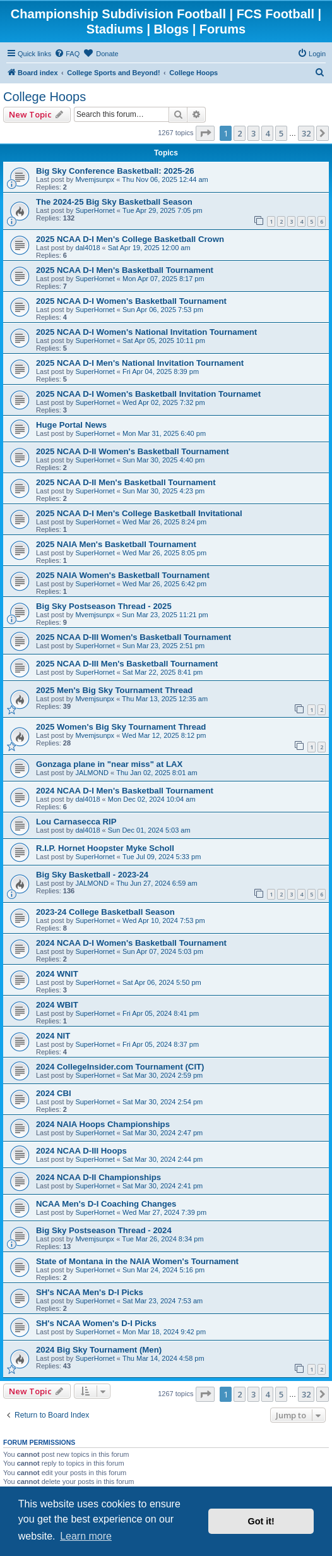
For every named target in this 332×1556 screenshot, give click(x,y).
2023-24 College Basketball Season (105, 912)
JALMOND (92, 772)
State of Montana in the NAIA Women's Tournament (137, 1261)
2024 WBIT (57, 1005)
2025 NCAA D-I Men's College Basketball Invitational (139, 513)
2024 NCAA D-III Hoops (81, 1150)
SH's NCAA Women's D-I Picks (96, 1323)
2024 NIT (53, 1035)
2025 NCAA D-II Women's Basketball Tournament (132, 451)
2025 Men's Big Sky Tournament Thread (114, 690)
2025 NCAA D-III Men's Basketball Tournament (127, 663)
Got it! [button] (261, 1521)
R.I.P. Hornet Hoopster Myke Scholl (105, 848)
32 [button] (306, 133)
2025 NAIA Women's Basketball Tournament (123, 575)
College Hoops (44, 97)
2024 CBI (53, 1093)
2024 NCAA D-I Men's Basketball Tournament (124, 790)
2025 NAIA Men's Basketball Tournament (116, 544)
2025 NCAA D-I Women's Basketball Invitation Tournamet (148, 394)
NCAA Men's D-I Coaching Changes (106, 1204)
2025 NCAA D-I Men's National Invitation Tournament (140, 363)
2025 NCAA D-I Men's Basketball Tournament (124, 270)
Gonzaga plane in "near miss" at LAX (109, 764)
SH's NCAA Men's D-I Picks (89, 1292)
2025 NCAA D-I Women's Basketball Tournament (131, 301)
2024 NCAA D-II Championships (98, 1177)
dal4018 (87, 247)
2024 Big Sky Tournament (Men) (99, 1349)
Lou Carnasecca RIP (76, 821)
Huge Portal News (71, 425)
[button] (205, 133)
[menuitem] (67, 53)
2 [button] (239, 133)
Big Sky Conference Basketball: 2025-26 (115, 171)
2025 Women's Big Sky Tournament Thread (121, 727)
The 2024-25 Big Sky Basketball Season (114, 202)
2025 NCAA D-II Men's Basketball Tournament (126, 482)
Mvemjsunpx (94, 179)
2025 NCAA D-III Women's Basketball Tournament (133, 637)
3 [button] (253, 133)
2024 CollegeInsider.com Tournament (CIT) (120, 1066)
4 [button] (267, 133)
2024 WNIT (57, 974)
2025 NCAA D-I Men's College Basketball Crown (130, 239)
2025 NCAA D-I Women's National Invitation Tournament (146, 332)
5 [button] (281, 133)
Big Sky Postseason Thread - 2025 (104, 606)
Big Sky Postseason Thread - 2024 (104, 1230)
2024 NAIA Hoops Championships (103, 1124)
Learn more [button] (86, 1536)
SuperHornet (94, 210)
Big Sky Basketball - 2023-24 (92, 874)
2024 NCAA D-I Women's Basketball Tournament (131, 943)
